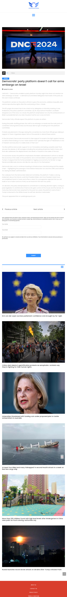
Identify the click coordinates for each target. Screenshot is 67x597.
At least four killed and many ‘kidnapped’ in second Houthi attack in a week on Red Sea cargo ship (33, 468)
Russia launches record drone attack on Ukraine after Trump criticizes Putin (32, 569)
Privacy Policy (33, 592)
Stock (6, 78)
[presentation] (15, 244)
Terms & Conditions (33, 596)
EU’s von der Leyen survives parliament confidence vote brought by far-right (32, 316)
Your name (21, 226)
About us (33, 585)
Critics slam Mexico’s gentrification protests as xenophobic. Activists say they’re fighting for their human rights (31, 366)
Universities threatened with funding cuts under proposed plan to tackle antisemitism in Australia (30, 417)
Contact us (33, 588)
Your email (21, 231)
